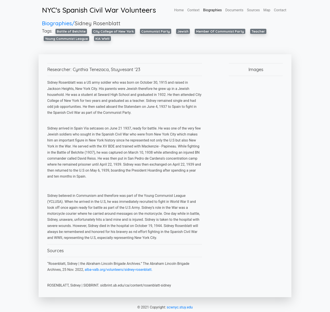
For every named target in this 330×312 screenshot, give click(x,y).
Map (266, 10)
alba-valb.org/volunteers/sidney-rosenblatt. (119, 269)
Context (193, 10)
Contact (280, 10)
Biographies (212, 10)
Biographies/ (58, 23)
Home (179, 10)
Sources (253, 10)
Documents (234, 10)
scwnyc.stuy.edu (180, 307)
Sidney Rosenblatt (97, 23)
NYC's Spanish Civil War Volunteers (99, 10)
